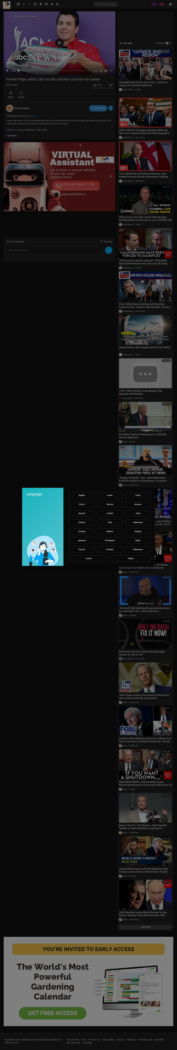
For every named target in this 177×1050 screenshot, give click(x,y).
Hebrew (109, 531)
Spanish (81, 513)
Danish (89, 558)
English (82, 495)
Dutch (137, 495)
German (109, 504)
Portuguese (110, 540)
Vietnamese (138, 549)
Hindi (138, 513)
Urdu (110, 522)
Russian (138, 504)
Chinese (81, 522)
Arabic (110, 495)
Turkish (110, 513)
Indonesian (137, 522)
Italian (137, 540)
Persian (82, 549)
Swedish (109, 549)
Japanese (82, 540)
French (82, 504)
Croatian (81, 531)
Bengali (138, 531)
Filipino (131, 558)
